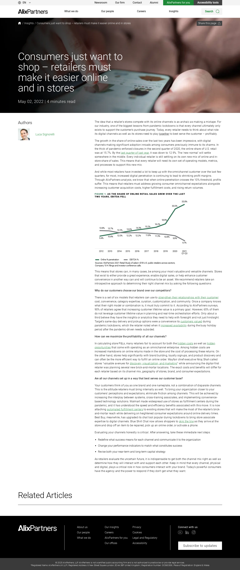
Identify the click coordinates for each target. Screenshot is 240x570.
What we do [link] (71, 11)
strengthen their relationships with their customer (188, 297)
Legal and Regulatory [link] (144, 537)
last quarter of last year (135, 152)
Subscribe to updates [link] (200, 546)
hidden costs (185, 343)
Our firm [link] (120, 2)
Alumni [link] (154, 2)
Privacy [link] (136, 527)
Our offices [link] (111, 543)
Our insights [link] (112, 527)
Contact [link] (137, 2)
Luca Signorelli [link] (36, 134)
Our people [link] (107, 11)
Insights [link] (173, 11)
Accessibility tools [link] (207, 2)
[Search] (212, 11)
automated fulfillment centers (125, 409)
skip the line (186, 421)
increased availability (174, 325)
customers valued (191, 321)
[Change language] (24, 2)
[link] (33, 11)
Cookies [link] (137, 532)
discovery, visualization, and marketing (153, 363)
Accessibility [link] (139, 543)
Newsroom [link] (100, 2)
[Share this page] (209, 23)
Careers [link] (141, 11)
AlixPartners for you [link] (178, 2)
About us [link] (82, 527)
